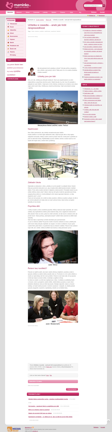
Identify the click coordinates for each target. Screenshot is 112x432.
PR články (13, 55)
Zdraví (27, 12)
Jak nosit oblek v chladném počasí (93, 46)
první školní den (16, 64)
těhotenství (20, 68)
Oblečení (19, 12)
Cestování (36, 12)
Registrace (102, 15)
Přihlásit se (92, 15)
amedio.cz (35, 431)
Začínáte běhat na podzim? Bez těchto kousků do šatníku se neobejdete (92, 72)
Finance (62, 12)
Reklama (93, 12)
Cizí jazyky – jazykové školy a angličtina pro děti (43, 406)
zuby (8, 64)
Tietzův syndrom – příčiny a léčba (92, 91)
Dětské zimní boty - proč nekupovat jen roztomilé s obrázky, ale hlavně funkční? (93, 51)
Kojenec (12, 39)
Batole (12, 42)
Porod (12, 27)
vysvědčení (11, 75)
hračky (11, 71)
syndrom (10, 68)
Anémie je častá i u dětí (90, 116)
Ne (51, 375)
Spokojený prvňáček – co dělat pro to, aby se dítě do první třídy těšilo (50, 417)
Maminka (10, 12)
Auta (71, 12)
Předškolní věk (14, 45)
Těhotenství (13, 24)
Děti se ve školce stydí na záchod (39, 409)
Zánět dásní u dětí (89, 93)
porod (15, 68)
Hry (80, 12)
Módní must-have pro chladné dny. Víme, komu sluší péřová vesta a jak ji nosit (93, 58)
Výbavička (13, 30)
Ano (47, 375)
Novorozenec (14, 36)
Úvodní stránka (40, 19)
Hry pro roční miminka (90, 114)
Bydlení (54, 12)
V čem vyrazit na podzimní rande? (93, 67)
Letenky (45, 12)
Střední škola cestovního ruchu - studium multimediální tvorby (48, 399)
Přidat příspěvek (71, 389)
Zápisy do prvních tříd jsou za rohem (40, 413)
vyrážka (17, 71)
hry (8, 71)
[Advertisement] (45, 52)
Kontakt (102, 12)
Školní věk (48, 19)
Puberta (12, 52)
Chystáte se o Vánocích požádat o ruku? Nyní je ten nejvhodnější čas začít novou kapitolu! (93, 33)
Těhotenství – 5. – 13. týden (91, 88)
